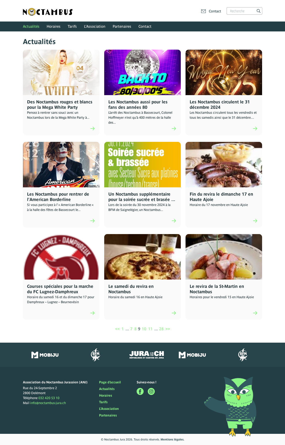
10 (144, 329)
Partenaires (122, 26)
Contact (144, 26)
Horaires (53, 26)
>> (168, 329)
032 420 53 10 (48, 398)
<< (117, 329)
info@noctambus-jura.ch (48, 403)
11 (150, 329)
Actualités (31, 26)
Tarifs (72, 26)
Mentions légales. (172, 439)
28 (161, 329)
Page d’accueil (110, 382)
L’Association (94, 26)
